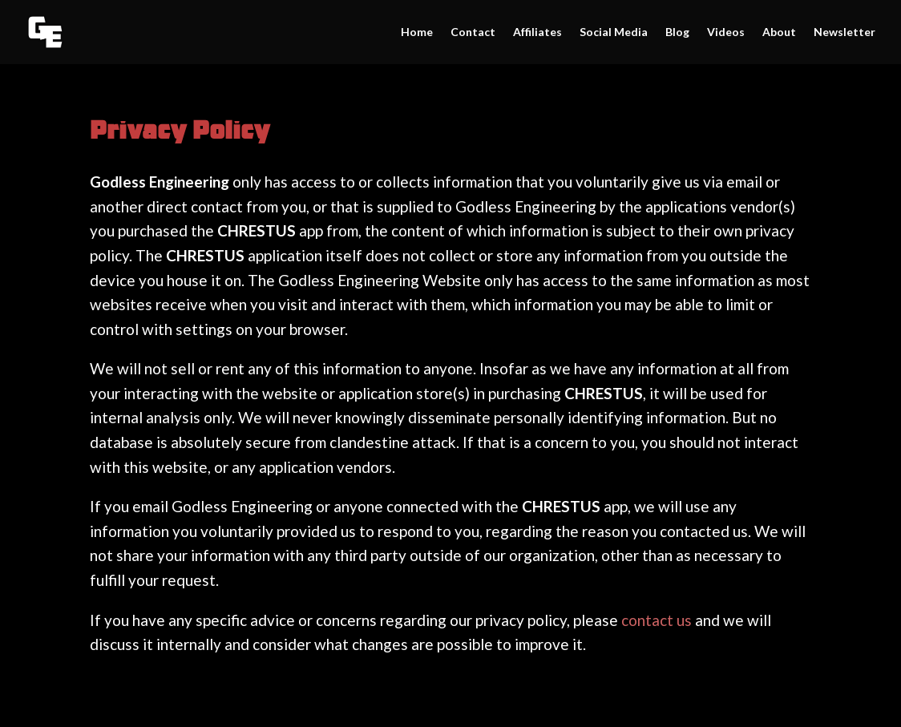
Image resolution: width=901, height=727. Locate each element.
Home (417, 32)
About (779, 32)
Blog (677, 32)
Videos (726, 32)
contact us (656, 620)
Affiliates (537, 32)
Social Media (614, 32)
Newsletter (844, 32)
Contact (472, 32)
